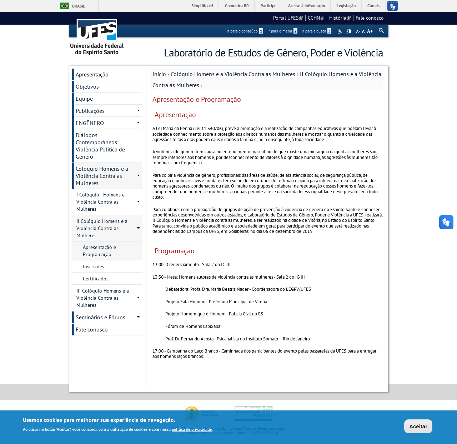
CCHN (316, 18)
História (340, 18)
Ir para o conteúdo (245, 31)
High (348, 31)
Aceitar (418, 427)
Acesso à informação (306, 5)
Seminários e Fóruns (100, 317)
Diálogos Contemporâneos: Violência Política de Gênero (100, 145)
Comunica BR (237, 5)
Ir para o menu (282, 31)
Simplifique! (202, 5)
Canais (373, 5)
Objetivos (87, 86)
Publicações (90, 110)
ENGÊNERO (90, 122)
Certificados (96, 278)
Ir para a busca (316, 31)
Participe (268, 5)
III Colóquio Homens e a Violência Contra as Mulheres (102, 298)
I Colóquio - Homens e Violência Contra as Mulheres (100, 201)
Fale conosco (370, 18)
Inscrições (93, 266)
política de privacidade (192, 430)
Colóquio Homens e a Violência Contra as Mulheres (233, 74)
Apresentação (92, 74)
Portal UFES (288, 18)
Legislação (346, 5)
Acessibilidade (340, 31)
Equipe (84, 98)
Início (159, 74)
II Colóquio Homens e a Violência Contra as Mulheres (101, 228)
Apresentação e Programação (99, 251)
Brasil (78, 6)
